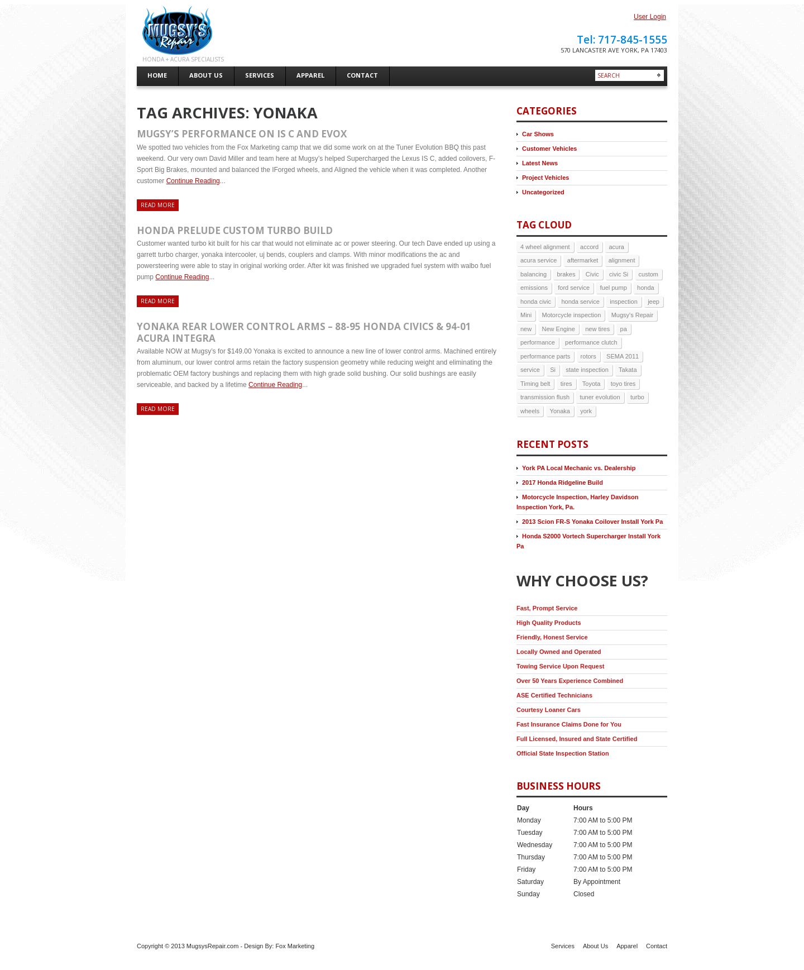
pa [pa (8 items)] (623, 329)
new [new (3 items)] (526, 329)
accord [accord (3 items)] (589, 246)
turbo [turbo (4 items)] (637, 397)
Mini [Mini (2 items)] (526, 315)
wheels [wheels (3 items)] (529, 411)
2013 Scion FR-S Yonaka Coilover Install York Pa (592, 521)
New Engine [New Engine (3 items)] (558, 329)
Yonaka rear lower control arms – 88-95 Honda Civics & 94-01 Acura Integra (304, 332)
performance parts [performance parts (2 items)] (545, 356)
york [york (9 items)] (586, 411)
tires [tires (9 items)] (566, 383)
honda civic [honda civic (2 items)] (535, 301)
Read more (158, 205)
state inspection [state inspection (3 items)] (587, 369)
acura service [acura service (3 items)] (538, 260)
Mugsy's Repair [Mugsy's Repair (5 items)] (632, 315)
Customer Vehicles (549, 148)
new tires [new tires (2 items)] (597, 329)
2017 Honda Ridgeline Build (562, 482)
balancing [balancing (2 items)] (533, 274)
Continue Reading (193, 181)
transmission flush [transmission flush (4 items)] (545, 397)
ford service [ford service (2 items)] (574, 287)
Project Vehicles (545, 177)
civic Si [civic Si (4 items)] (618, 274)
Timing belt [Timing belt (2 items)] (535, 383)
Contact (656, 946)
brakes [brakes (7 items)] (566, 274)
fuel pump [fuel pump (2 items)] (613, 287)
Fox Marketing (294, 946)
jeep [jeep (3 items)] (653, 301)
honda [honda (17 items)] (645, 287)
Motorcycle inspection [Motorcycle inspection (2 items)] (571, 315)
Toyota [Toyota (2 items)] (591, 383)
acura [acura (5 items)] (616, 246)
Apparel (627, 946)
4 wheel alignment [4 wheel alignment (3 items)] (545, 246)
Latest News (540, 163)
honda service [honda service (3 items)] (580, 301)
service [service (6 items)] (530, 369)
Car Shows (538, 134)
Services (563, 946)
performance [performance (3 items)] (537, 342)
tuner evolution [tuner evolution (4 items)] (600, 397)
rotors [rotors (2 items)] (588, 356)
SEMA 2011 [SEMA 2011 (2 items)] (622, 356)
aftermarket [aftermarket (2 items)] (583, 260)
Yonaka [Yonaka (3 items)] (560, 411)
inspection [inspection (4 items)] (624, 301)
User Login (650, 17)
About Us (595, 946)
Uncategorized (543, 192)
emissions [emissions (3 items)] (534, 287)
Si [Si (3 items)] (553, 369)
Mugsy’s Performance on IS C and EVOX (242, 133)
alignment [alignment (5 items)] (622, 260)
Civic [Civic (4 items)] (592, 274)
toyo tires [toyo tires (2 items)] (623, 383)
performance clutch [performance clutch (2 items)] (591, 342)
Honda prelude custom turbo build (235, 230)
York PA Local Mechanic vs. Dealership (578, 468)
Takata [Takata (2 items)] (627, 369)
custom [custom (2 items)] (648, 274)
